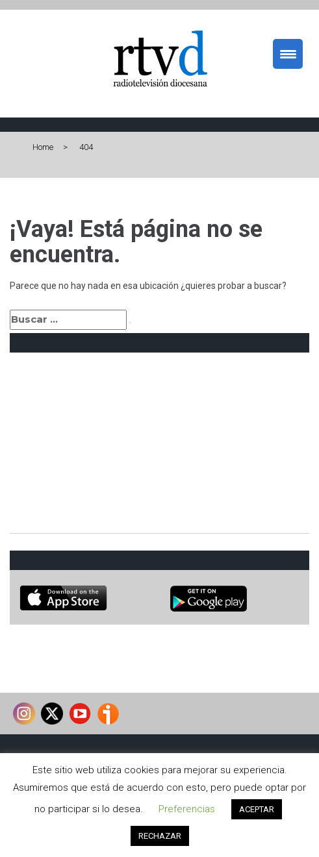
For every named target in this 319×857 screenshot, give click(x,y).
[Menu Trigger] (288, 54)
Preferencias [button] (187, 809)
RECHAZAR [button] (159, 836)
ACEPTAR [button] (256, 809)
